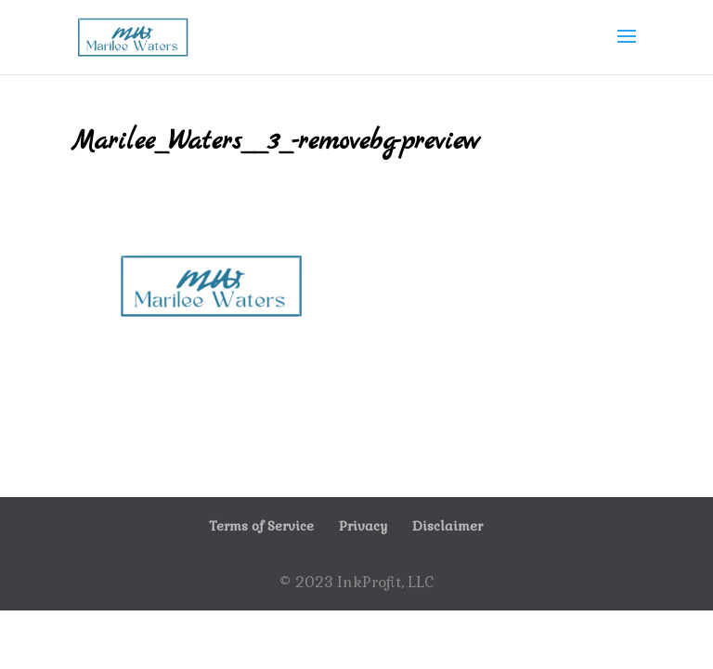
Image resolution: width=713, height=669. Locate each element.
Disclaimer (447, 526)
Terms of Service (261, 526)
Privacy (363, 526)
